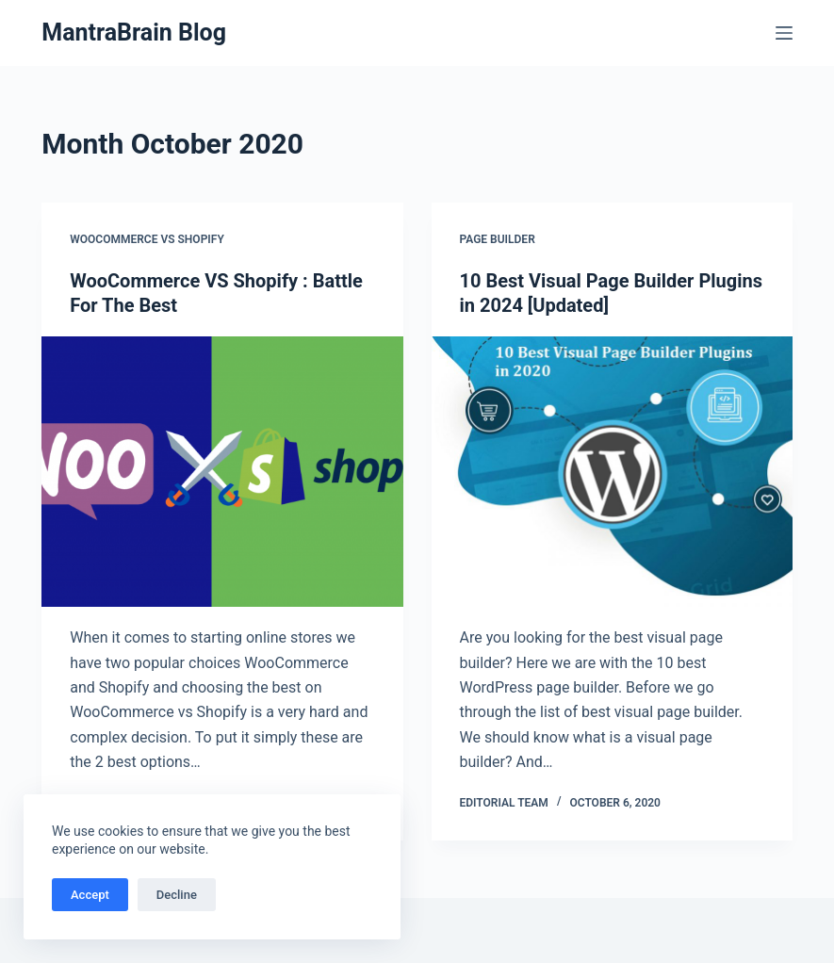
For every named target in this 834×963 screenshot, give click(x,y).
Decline (176, 895)
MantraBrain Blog (133, 32)
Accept (90, 895)
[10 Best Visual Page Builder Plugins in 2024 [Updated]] (612, 471)
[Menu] (784, 32)
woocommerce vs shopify (147, 239)
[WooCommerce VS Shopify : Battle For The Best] (221, 471)
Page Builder (497, 239)
